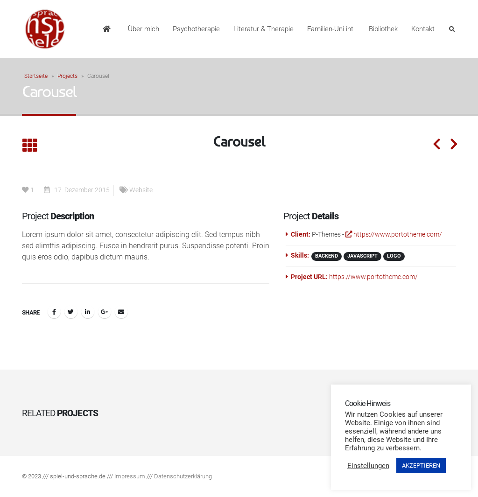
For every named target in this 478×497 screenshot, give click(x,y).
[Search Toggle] (452, 29)
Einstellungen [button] (368, 466)
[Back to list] (29, 146)
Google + (104, 311)
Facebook (54, 311)
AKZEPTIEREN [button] (421, 465)
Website (141, 190)
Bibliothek (383, 29)
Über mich (143, 29)
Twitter (70, 311)
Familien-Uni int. (331, 29)
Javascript (362, 256)
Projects (67, 76)
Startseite (36, 76)
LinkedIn (87, 311)
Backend (326, 256)
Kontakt (423, 29)
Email (121, 311)
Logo (394, 256)
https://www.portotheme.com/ (393, 234)
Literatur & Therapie (263, 29)
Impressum (129, 476)
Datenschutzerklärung (183, 476)
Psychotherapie (196, 29)
